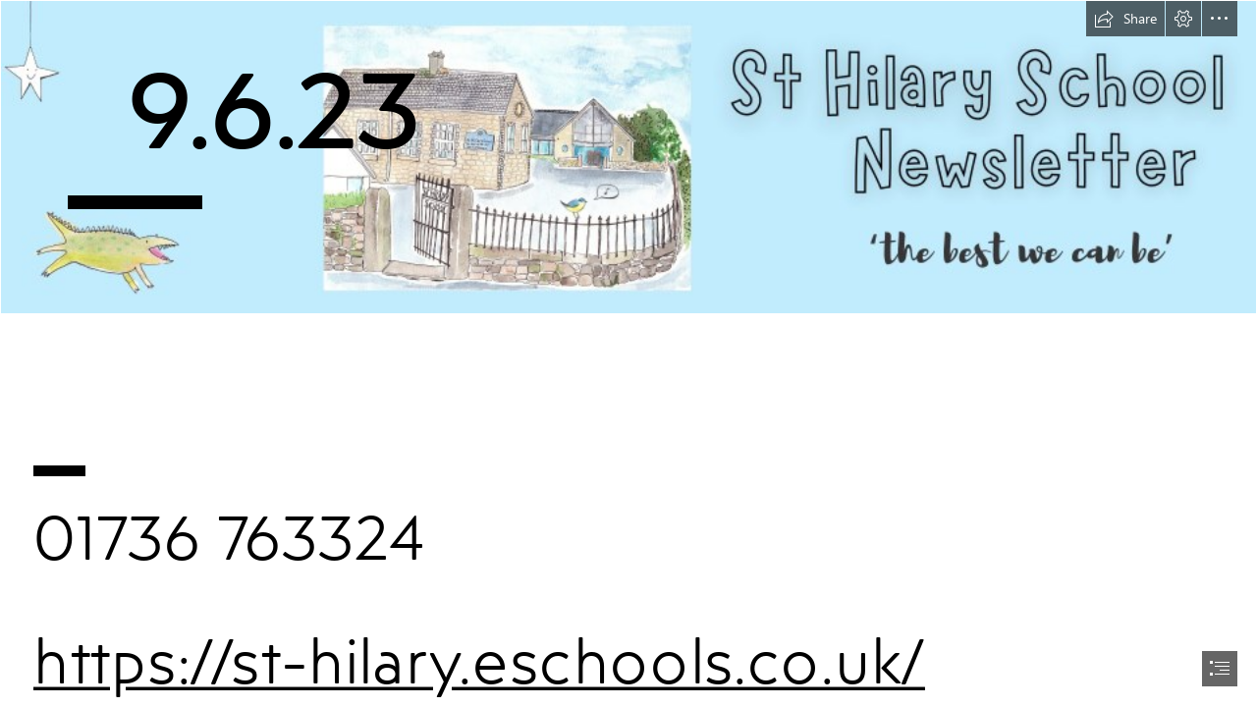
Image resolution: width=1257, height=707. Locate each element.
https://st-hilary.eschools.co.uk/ (479, 660)
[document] (628, 353)
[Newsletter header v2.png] (628, 157)
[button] (1125, 18)
